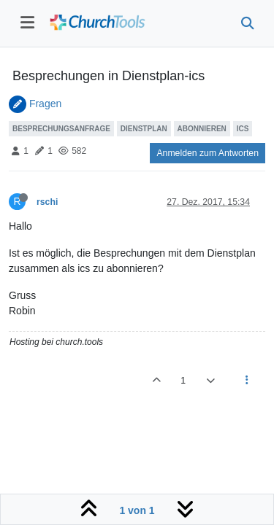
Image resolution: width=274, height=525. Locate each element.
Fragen (45, 103)
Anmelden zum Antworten (207, 153)
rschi (47, 202)
